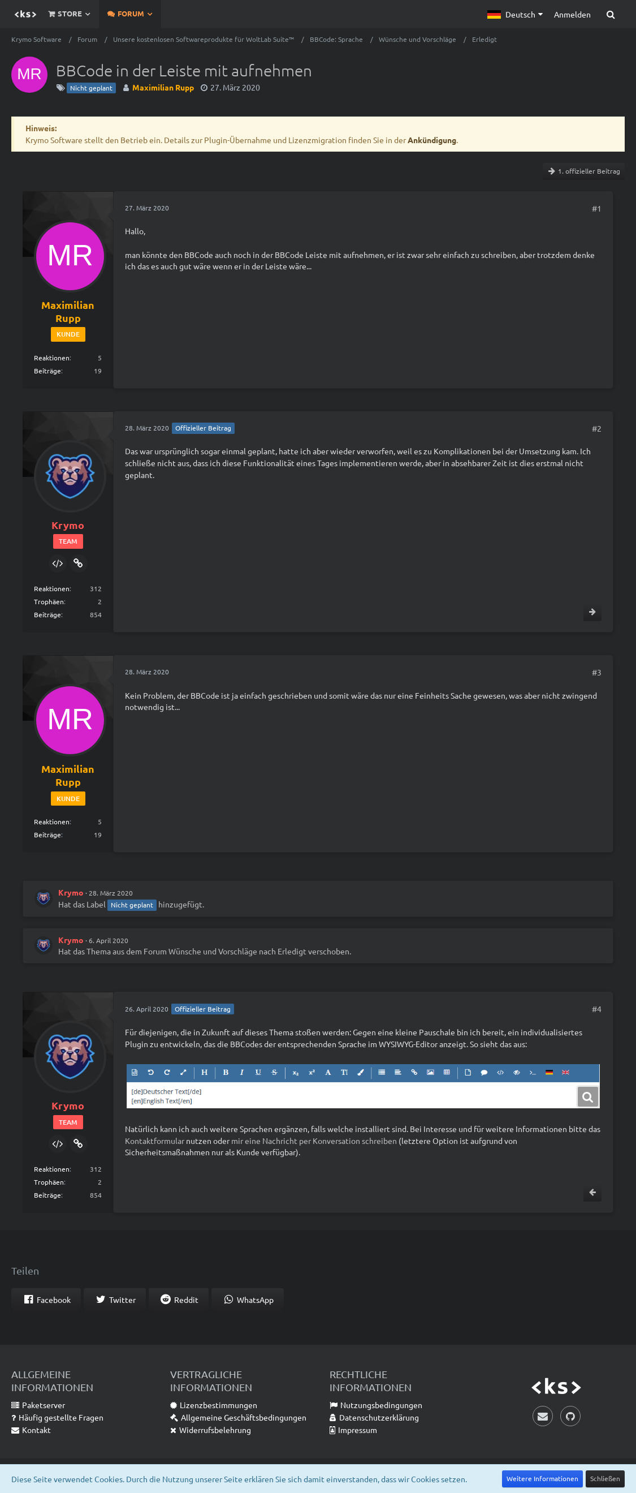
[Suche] (610, 14)
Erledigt (292, 951)
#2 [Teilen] (597, 428)
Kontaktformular (154, 1140)
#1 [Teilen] (597, 208)
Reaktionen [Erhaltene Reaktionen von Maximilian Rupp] (52, 357)
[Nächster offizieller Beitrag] (592, 612)
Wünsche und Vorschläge (212, 951)
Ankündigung (432, 140)
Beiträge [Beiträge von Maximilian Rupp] (47, 370)
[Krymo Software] (25, 14)
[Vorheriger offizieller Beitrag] (592, 1192)
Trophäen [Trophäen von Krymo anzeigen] (49, 601)
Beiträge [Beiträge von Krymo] (47, 614)
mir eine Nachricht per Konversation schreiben (314, 1140)
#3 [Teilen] (597, 672)
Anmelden (572, 14)
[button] (515, 14)
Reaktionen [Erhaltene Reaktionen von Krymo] (52, 588)
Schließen (605, 1478)
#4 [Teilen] (597, 1009)
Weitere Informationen (542, 1478)
